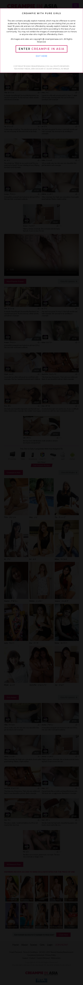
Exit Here (41, 56)
